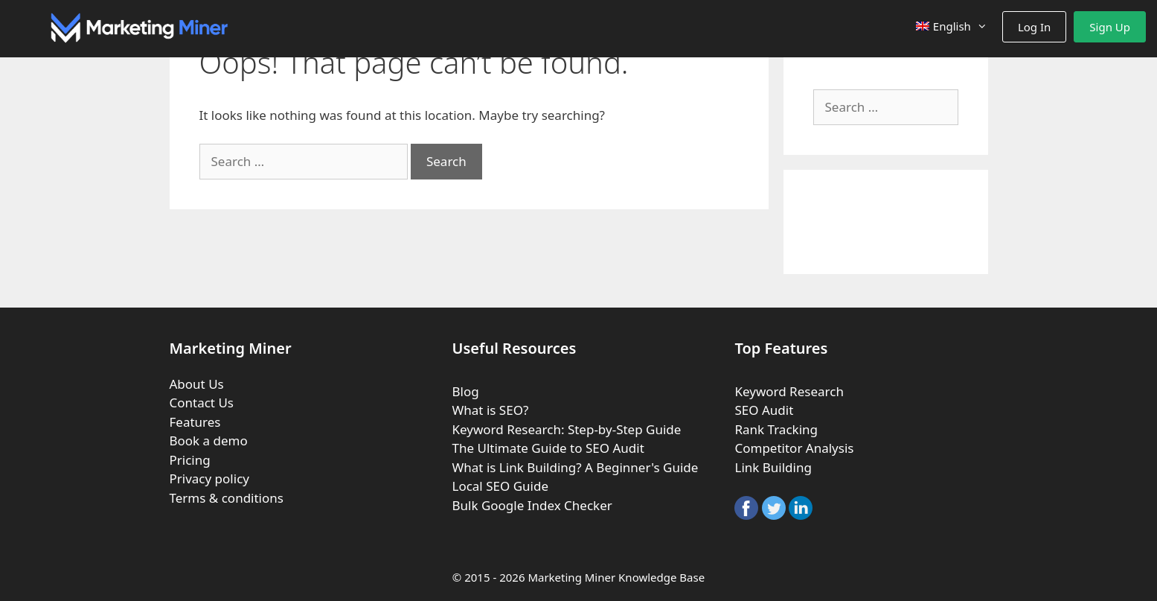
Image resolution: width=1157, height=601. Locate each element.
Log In (1034, 26)
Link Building (772, 467)
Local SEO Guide (500, 486)
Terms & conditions (226, 497)
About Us (197, 383)
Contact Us (202, 402)
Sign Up (1109, 26)
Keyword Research (788, 391)
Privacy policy (209, 478)
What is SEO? (490, 410)
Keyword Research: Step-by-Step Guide (566, 429)
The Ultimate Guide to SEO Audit (548, 448)
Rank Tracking (776, 429)
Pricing (190, 459)
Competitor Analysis (793, 448)
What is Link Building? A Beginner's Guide (575, 467)
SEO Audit (763, 410)
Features (195, 421)
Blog (465, 391)
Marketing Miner (571, 577)
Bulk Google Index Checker (532, 505)
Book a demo (209, 440)
